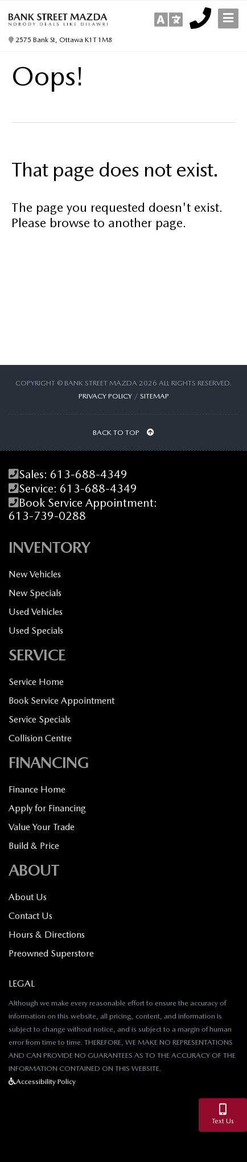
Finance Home (37, 789)
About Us (28, 897)
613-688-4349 (88, 474)
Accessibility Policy (42, 1081)
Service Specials (40, 719)
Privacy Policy (105, 396)
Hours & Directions (47, 934)
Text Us (223, 1114)
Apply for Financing (47, 808)
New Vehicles (35, 574)
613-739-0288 (47, 516)
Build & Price (34, 845)
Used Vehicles (36, 611)
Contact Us (30, 915)
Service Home (36, 681)
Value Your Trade (42, 827)
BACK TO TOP (123, 432)
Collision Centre (40, 738)
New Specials (35, 593)
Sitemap (154, 396)
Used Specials (36, 630)
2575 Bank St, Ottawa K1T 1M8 (60, 40)
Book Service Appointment (61, 700)
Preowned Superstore (51, 953)
